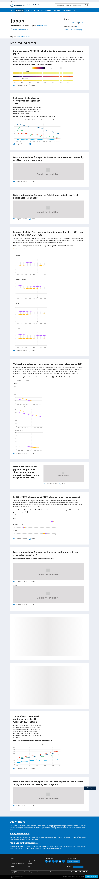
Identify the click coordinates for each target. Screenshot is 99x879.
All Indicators (66, 10)
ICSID (40, 877)
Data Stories (35, 10)
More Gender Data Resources (24, 843)
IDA (30, 877)
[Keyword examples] (72, 5)
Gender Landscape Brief (20, 29)
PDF (77, 26)
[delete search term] (85, 5)
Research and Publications (17, 864)
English (77, 867)
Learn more (17, 822)
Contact (52, 872)
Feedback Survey (91, 876)
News (29, 858)
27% (55, 658)
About (75, 10)
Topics (27, 10)
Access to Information (39, 872)
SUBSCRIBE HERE (73, 861)
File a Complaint (83, 872)
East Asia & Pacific (41, 26)
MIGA (36, 877)
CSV (73, 23)
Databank (82, 23)
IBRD (26, 877)
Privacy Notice (18, 872)
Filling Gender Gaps (19, 833)
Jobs (47, 872)
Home (12, 10)
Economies (19, 10)
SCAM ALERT (74, 872)
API (77, 23)
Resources (57, 10)
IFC (33, 877)
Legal (12, 872)
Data (12, 861)
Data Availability (46, 10)
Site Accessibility (28, 872)
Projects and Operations (34, 861)
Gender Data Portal (33, 5)
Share (66, 30)
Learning (13, 866)
